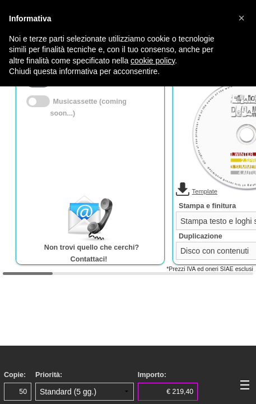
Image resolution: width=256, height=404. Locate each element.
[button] (241, 18)
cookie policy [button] (153, 60)
